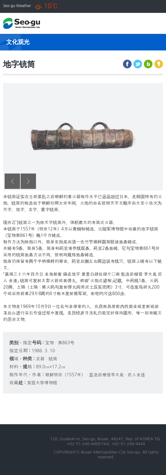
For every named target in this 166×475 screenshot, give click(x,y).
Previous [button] (12, 181)
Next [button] (28, 181)
